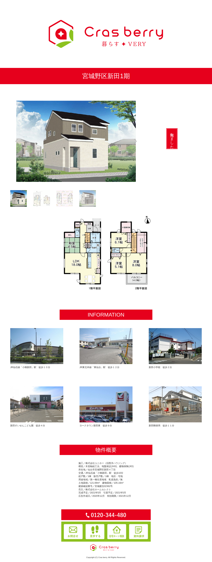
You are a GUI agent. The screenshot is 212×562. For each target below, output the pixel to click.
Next (138, 141)
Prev (13, 141)
